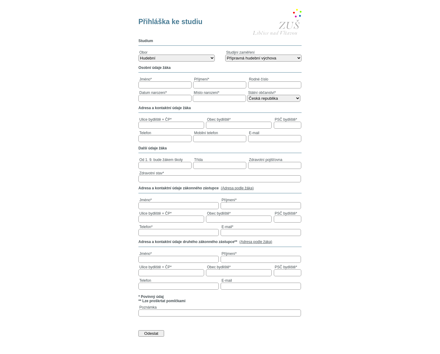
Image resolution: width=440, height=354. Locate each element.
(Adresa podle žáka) (237, 188)
